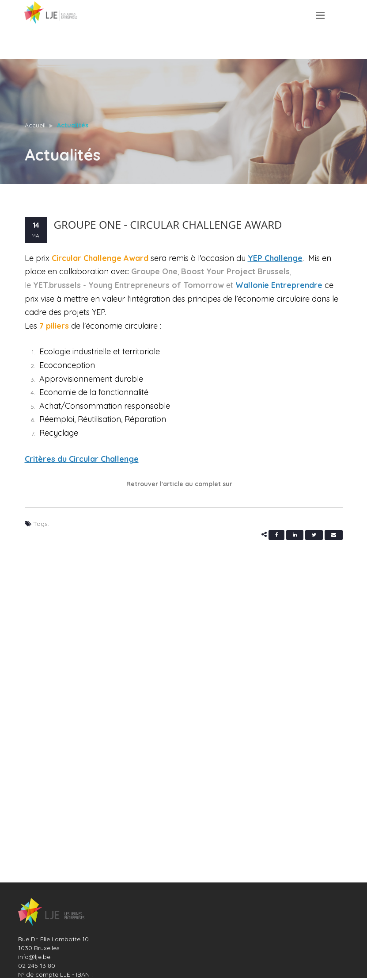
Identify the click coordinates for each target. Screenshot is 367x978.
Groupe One (154, 271)
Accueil (35, 125)
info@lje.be (34, 957)
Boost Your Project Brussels (235, 271)
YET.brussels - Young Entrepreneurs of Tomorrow (128, 285)
